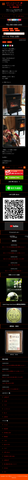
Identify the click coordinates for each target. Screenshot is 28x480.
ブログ (16, 28)
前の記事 (7, 167)
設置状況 (17, 30)
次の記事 (20, 167)
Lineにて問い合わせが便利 (14, 264)
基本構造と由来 (7, 432)
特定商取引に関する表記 (9, 456)
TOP (5, 472)
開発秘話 (6, 436)
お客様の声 (5, 28)
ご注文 (5, 440)
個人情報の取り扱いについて (10, 464)
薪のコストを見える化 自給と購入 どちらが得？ (14, 258)
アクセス (6, 424)
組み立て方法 (7, 444)
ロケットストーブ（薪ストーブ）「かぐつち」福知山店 (14, 5)
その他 (11, 28)
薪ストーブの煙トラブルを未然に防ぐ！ (14, 270)
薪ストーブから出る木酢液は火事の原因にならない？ (14, 247)
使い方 (12, 30)
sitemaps (6, 468)
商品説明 (6, 428)
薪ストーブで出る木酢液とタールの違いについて (14, 253)
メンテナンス (5, 30)
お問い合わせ (7, 452)
